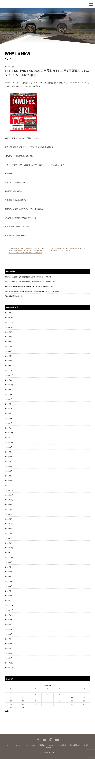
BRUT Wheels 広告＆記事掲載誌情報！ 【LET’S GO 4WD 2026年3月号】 (28, 277)
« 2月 (6, 711)
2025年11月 (9, 322)
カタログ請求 (62, 745)
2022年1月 (8, 543)
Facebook (38, 740)
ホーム (9, 745)
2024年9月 (8, 389)
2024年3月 (8, 418)
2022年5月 (8, 524)
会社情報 (48, 748)
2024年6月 (8, 404)
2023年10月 (9, 442)
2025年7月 (8, 341)
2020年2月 (8, 653)
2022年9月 (8, 504)
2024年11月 (9, 380)
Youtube (57, 740)
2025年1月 (8, 370)
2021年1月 (8, 600)
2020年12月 (9, 605)
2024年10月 (9, 385)
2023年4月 (8, 471)
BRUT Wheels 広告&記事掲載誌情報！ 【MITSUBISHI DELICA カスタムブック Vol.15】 (32, 291)
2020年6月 (8, 634)
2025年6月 (8, 346)
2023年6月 (8, 461)
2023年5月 (8, 466)
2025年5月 (8, 351)
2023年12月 (9, 433)
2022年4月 (8, 528)
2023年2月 (8, 481)
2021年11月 (9, 552)
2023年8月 (8, 452)
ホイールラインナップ (29, 745)
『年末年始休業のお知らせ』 (14, 296)
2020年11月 (9, 610)
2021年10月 (9, 557)
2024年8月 (8, 394)
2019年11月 (9, 668)
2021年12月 (9, 548)
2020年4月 (8, 644)
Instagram (51, 740)
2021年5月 (8, 581)
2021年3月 (8, 591)
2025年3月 (8, 361)
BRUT (15, 4)
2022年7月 (8, 514)
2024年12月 (9, 375)
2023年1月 (8, 485)
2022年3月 (8, 533)
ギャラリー (51, 745)
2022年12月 (9, 490)
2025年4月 (8, 356)
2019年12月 (9, 663)
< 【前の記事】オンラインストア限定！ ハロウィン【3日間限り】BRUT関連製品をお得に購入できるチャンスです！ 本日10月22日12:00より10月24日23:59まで (26, 250)
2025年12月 (9, 317)
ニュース (17, 745)
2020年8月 (8, 624)
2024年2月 (8, 423)
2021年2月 (8, 596)
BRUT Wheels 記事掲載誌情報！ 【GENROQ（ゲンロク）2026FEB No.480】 (29, 286)
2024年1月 (8, 428)
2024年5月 (8, 409)
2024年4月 (8, 413)
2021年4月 (8, 586)
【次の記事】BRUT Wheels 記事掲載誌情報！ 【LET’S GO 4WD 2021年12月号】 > (68, 249)
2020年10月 (9, 615)
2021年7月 (8, 572)
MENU (91, 4)
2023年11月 (9, 437)
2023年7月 (8, 457)
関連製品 (42, 745)
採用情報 (86, 745)
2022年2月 (8, 538)
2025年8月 (8, 337)
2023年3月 (8, 476)
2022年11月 (9, 495)
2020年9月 (8, 620)
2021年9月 (8, 562)
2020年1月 (8, 658)
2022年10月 (9, 500)
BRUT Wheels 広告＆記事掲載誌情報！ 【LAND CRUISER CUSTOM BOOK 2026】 (31, 282)
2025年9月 (8, 332)
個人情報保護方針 (75, 745)
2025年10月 (9, 327)
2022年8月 (8, 509)
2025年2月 (8, 365)
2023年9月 (8, 447)
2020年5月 (8, 639)
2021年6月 (8, 576)
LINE (44, 740)
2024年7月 (8, 399)
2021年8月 (8, 567)
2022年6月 (8, 519)
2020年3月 (8, 648)
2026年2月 (8, 313)
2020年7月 (8, 629)
